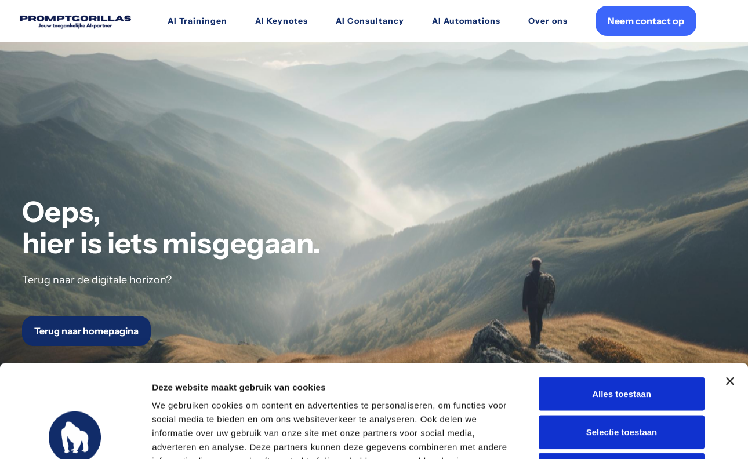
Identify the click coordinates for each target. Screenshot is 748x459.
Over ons (548, 21)
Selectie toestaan (622, 345)
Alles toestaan (621, 307)
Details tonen (626, 436)
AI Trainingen (197, 21)
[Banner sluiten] (730, 294)
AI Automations (466, 21)
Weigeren (621, 383)
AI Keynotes (281, 21)
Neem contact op (646, 21)
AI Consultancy (370, 21)
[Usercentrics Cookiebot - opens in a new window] (75, 436)
